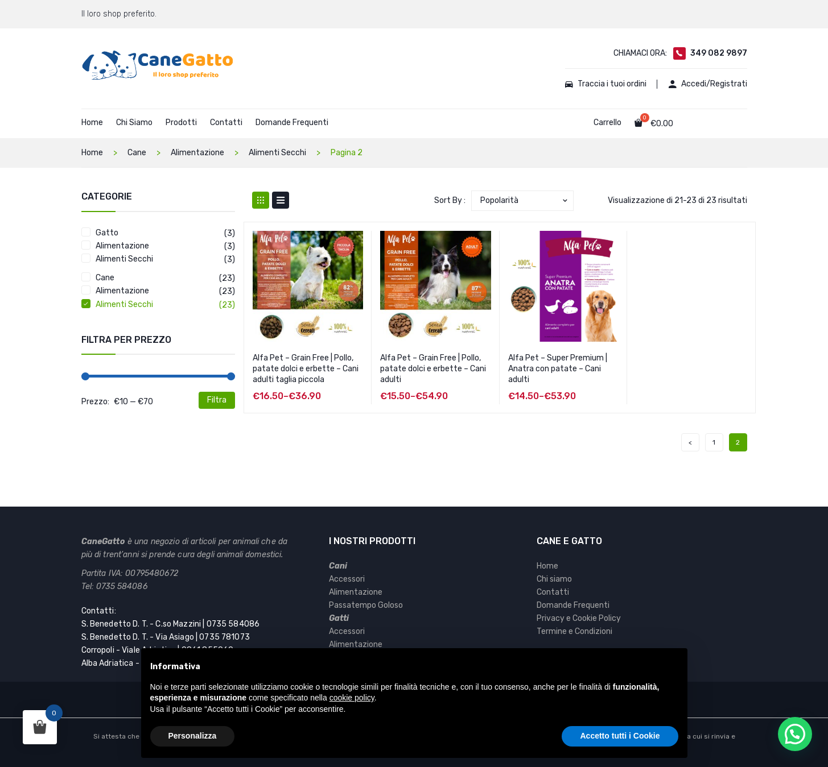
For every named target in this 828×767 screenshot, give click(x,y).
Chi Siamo (134, 122)
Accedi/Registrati (708, 84)
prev (690, 442)
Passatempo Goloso (366, 605)
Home (92, 122)
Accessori (347, 579)
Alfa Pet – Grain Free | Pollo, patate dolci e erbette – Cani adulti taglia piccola (306, 368)
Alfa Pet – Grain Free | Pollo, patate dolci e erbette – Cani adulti (433, 368)
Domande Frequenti (292, 122)
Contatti (226, 122)
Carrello (607, 122)
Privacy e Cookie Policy (579, 618)
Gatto (107, 233)
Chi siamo (554, 579)
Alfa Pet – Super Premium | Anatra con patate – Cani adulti (557, 368)
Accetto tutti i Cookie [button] (620, 735)
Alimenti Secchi (277, 152)
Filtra (216, 400)
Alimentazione (197, 152)
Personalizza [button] (192, 735)
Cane (136, 152)
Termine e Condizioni (574, 631)
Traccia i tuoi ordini (605, 84)
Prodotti (181, 122)
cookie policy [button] (351, 697)
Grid (260, 200)
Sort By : (450, 200)
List (280, 200)
